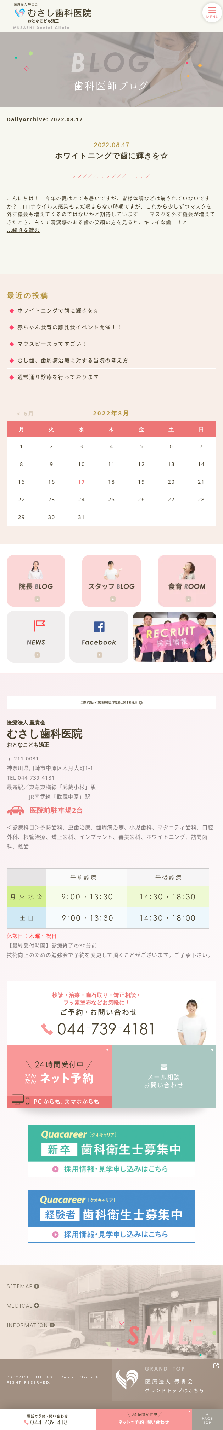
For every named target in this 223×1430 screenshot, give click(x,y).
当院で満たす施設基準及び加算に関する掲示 (111, 706)
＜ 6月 (24, 413)
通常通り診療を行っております (58, 376)
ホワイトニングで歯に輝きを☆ (111, 155)
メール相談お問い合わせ (164, 1089)
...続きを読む (23, 230)
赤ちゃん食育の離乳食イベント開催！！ (70, 327)
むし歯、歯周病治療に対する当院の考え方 (73, 360)
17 (81, 481)
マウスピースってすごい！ (52, 343)
